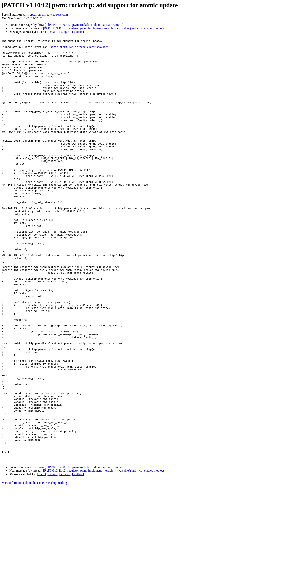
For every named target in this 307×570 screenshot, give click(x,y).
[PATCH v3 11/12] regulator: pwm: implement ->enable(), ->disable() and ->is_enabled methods (103, 28)
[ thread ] (52, 31)
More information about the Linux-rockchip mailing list (36, 566)
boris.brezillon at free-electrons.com (45, 14)
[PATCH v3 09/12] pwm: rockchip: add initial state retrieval (85, 24)
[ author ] (78, 31)
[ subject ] (65, 31)
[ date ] (41, 31)
